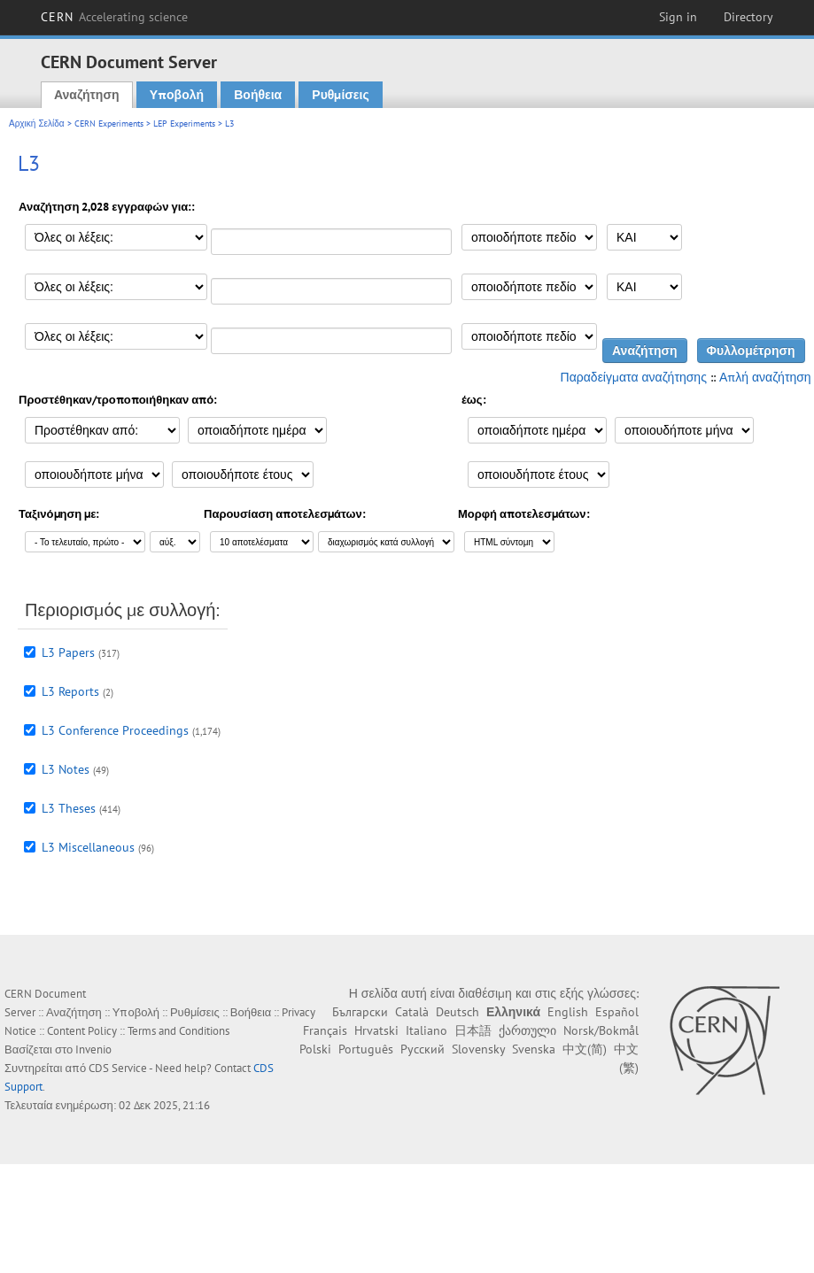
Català (412, 1012)
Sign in (678, 17)
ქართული (527, 1030)
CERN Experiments (108, 123)
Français (325, 1030)
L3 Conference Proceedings (115, 730)
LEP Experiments (184, 123)
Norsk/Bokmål (601, 1030)
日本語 (473, 1030)
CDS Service (118, 1068)
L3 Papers (68, 652)
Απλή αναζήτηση (765, 377)
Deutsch (457, 1012)
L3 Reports (70, 691)
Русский (422, 1049)
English (567, 1012)
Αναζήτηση (87, 95)
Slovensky (478, 1049)
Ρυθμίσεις (340, 95)
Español (617, 1012)
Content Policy (82, 1030)
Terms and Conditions (178, 1030)
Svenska (533, 1049)
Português (365, 1049)
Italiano (426, 1030)
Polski (315, 1049)
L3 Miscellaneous (88, 847)
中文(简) (584, 1049)
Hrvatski (376, 1030)
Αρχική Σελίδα (37, 123)
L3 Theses (69, 808)
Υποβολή (177, 95)
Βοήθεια (258, 95)
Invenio (93, 1049)
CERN (114, 17)
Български (360, 1012)
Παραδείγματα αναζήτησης (634, 377)
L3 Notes (65, 769)
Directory (748, 17)
